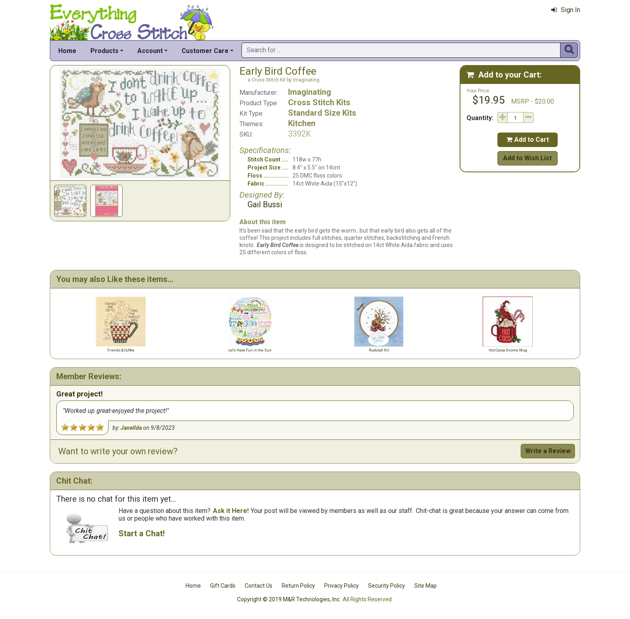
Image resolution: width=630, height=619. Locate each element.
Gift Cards (222, 585)
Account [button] (150, 51)
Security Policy (386, 585)
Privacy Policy (341, 585)
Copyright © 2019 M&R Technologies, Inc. (289, 599)
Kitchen (301, 123)
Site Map (425, 585)
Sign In (565, 10)
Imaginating (309, 92)
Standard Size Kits (322, 113)
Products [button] (104, 51)
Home (67, 51)
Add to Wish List (527, 158)
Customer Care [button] (205, 51)
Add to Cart (527, 139)
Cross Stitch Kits (319, 102)
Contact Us (258, 585)
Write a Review (548, 451)
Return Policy (298, 585)
